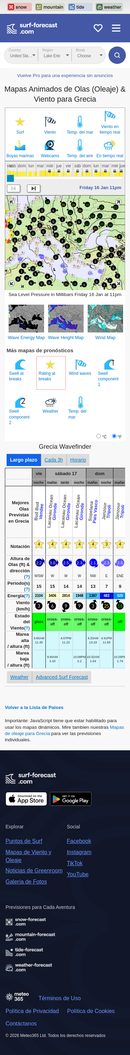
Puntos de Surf (24, 841)
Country (15, 50)
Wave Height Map (66, 337)
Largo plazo (23, 460)
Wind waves (81, 367)
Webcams (50, 155)
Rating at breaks (48, 369)
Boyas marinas (20, 155)
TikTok (75, 863)
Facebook (79, 841)
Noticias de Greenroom (34, 870)
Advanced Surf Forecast (62, 677)
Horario (78, 460)
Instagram (79, 852)
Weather (51, 405)
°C (104, 436)
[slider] (10, 178)
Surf (20, 132)
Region (47, 50)
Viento (50, 132)
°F (120, 436)
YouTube (78, 874)
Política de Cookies (91, 1011)
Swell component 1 (108, 372)
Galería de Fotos (26, 882)
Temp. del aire (80, 155)
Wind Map (105, 337)
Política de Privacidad (32, 1011)
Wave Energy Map (26, 337)
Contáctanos (21, 1024)
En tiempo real (109, 155)
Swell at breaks (18, 369)
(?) (27, 576)
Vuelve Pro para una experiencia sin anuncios (65, 75)
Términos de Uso (59, 998)
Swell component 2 (19, 410)
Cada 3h (54, 460)
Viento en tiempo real (109, 129)
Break (80, 50)
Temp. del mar (80, 132)
